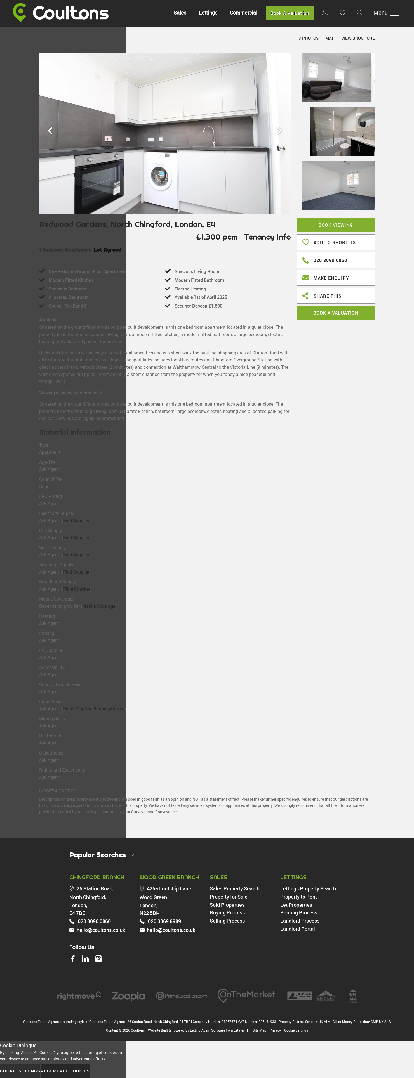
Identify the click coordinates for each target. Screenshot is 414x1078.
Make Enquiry (325, 277)
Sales (177, 12)
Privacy (275, 1030)
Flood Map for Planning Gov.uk (93, 709)
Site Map (259, 1030)
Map (330, 38)
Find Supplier (76, 520)
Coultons (138, 1030)
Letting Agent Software (207, 1030)
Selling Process (227, 920)
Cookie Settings (296, 1030)
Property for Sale (229, 896)
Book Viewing (336, 225)
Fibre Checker (76, 589)
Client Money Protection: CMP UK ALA (362, 1021)
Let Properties (296, 904)
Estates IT (241, 1030)
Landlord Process (299, 920)
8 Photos (308, 38)
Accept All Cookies (65, 1071)
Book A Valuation (287, 13)
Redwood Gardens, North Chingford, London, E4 (127, 224)
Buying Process (227, 912)
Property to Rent (298, 896)
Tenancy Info (267, 237)
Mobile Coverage (98, 606)
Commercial (241, 12)
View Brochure (358, 38)
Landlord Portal (297, 928)
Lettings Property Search (308, 888)
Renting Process (298, 912)
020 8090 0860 (324, 259)
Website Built (158, 1030)
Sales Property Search (235, 888)
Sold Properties (227, 904)
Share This (322, 295)
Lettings (206, 12)
